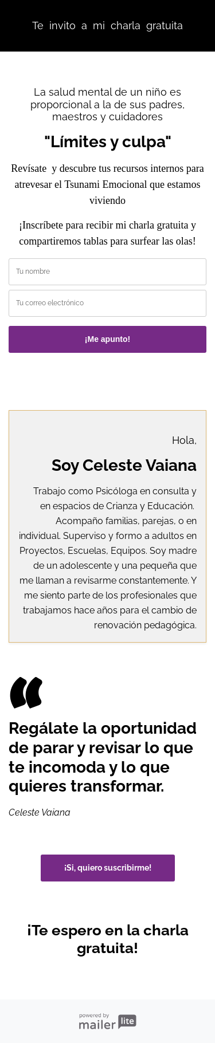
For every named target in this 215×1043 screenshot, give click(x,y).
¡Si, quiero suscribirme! (107, 867)
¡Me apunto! (107, 339)
